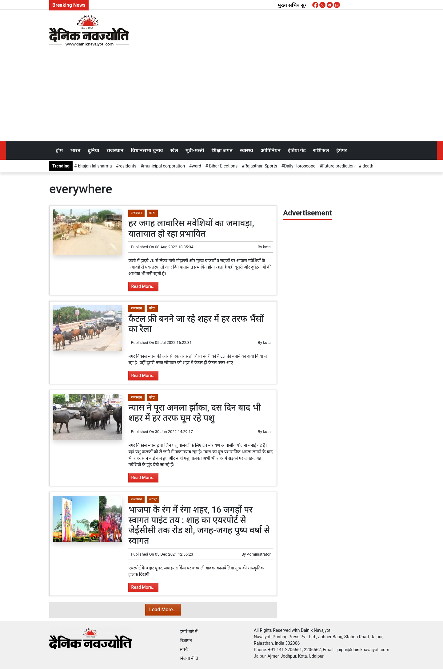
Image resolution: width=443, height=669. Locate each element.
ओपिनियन (271, 150)
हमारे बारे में (189, 631)
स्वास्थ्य (246, 150)
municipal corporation (164, 165)
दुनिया (93, 150)
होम (59, 150)
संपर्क (184, 649)
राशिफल (321, 150)
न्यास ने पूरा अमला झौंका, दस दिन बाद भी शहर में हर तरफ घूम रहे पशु (194, 413)
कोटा (152, 213)
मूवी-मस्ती (195, 150)
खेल (174, 150)
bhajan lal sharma (94, 165)
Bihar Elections (222, 165)
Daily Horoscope (299, 165)
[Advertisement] (221, 95)
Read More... (143, 286)
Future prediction (338, 165)
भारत (75, 150)
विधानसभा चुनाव (147, 150)
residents (128, 165)
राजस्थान (115, 150)
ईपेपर (341, 150)
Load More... (163, 609)
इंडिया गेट (297, 150)
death (367, 165)
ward (196, 165)
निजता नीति (189, 658)
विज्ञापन (186, 640)
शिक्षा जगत (221, 150)
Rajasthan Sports (260, 165)
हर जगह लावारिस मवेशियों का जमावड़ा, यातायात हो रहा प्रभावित (191, 228)
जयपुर (153, 499)
